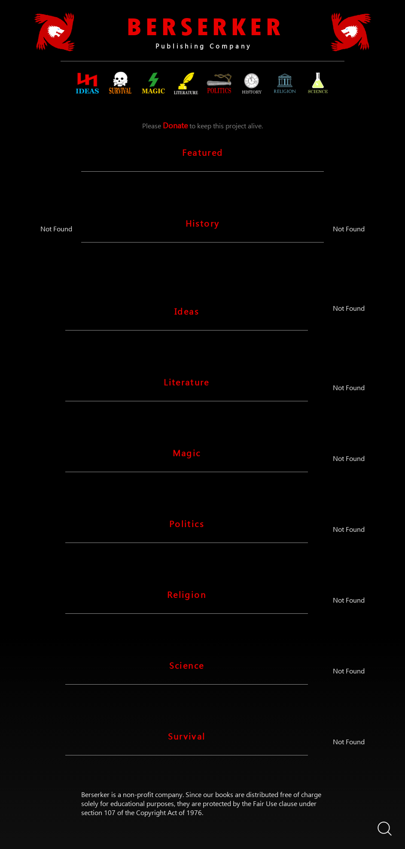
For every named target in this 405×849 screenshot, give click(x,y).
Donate (175, 125)
